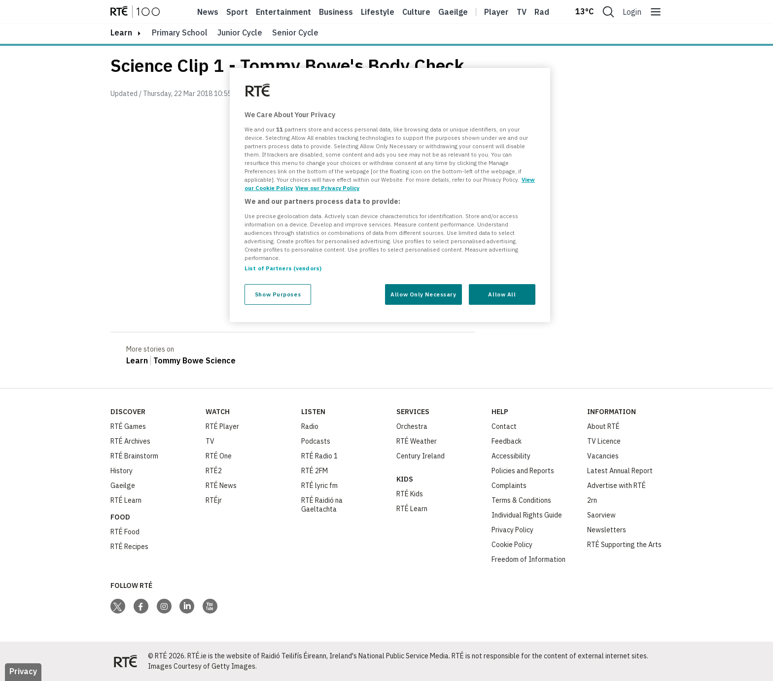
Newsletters (606, 529)
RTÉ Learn (125, 500)
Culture (416, 12)
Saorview (601, 515)
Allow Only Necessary (423, 294)
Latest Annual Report (620, 470)
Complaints (509, 485)
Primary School (180, 32)
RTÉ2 (214, 470)
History (121, 470)
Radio (545, 12)
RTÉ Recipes (129, 546)
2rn (592, 500)
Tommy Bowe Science (194, 360)
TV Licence (604, 441)
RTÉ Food (125, 531)
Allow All (502, 294)
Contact (504, 426)
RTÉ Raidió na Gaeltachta (322, 505)
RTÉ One (219, 456)
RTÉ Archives (130, 441)
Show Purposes (278, 294)
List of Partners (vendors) (283, 268)
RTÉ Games (128, 426)
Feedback (507, 441)
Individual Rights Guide (527, 515)
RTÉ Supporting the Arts (624, 544)
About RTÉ (603, 426)
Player (496, 12)
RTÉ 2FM (314, 470)
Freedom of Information (528, 559)
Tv (522, 12)
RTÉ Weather (416, 441)
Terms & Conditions (521, 500)
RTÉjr (214, 500)
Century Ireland (420, 456)
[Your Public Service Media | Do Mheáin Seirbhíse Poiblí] (125, 661)
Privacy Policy (512, 529)
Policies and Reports (523, 470)
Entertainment (283, 12)
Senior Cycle (295, 32)
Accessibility (511, 456)
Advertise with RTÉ (616, 485)
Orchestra (411, 426)
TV (210, 441)
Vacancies (603, 456)
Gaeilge (453, 12)
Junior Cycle (239, 32)
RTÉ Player (222, 426)
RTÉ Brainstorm (134, 456)
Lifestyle (377, 12)
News (207, 12)
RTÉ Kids (409, 493)
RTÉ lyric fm (319, 485)
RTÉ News (221, 485)
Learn (137, 360)
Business (336, 12)
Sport (237, 12)
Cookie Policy (512, 544)
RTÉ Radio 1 (319, 456)
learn (121, 32)
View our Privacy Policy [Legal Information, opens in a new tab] (327, 188)
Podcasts (315, 441)
